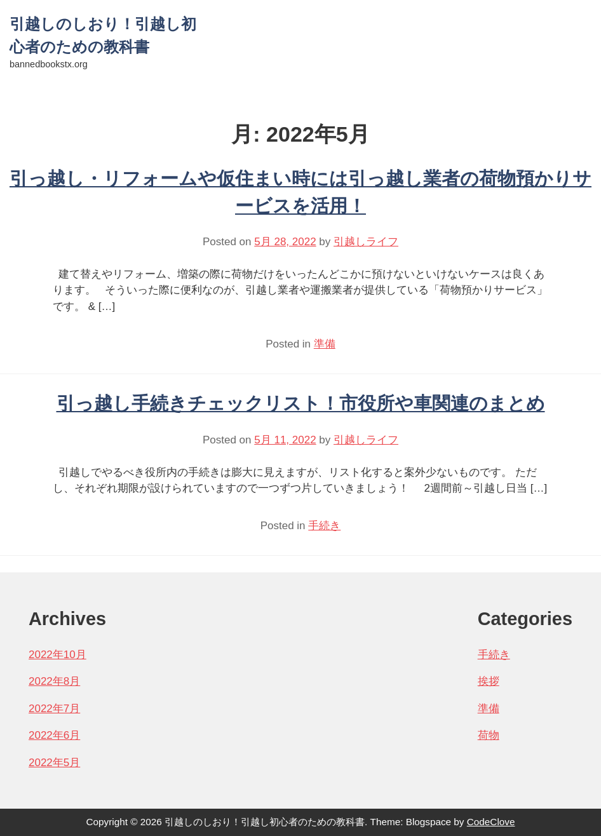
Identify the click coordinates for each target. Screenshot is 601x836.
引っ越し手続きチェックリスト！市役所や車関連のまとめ (301, 403)
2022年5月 (54, 763)
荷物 (488, 735)
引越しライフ (366, 242)
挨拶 (488, 681)
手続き (324, 526)
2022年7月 (54, 709)
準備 (324, 344)
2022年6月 (54, 735)
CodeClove (491, 821)
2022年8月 (54, 681)
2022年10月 (57, 655)
